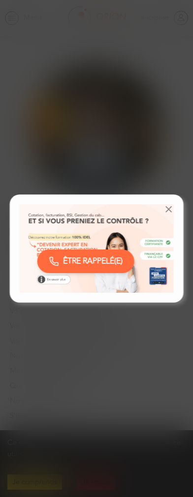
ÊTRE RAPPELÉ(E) (86, 261)
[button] (168, 209)
